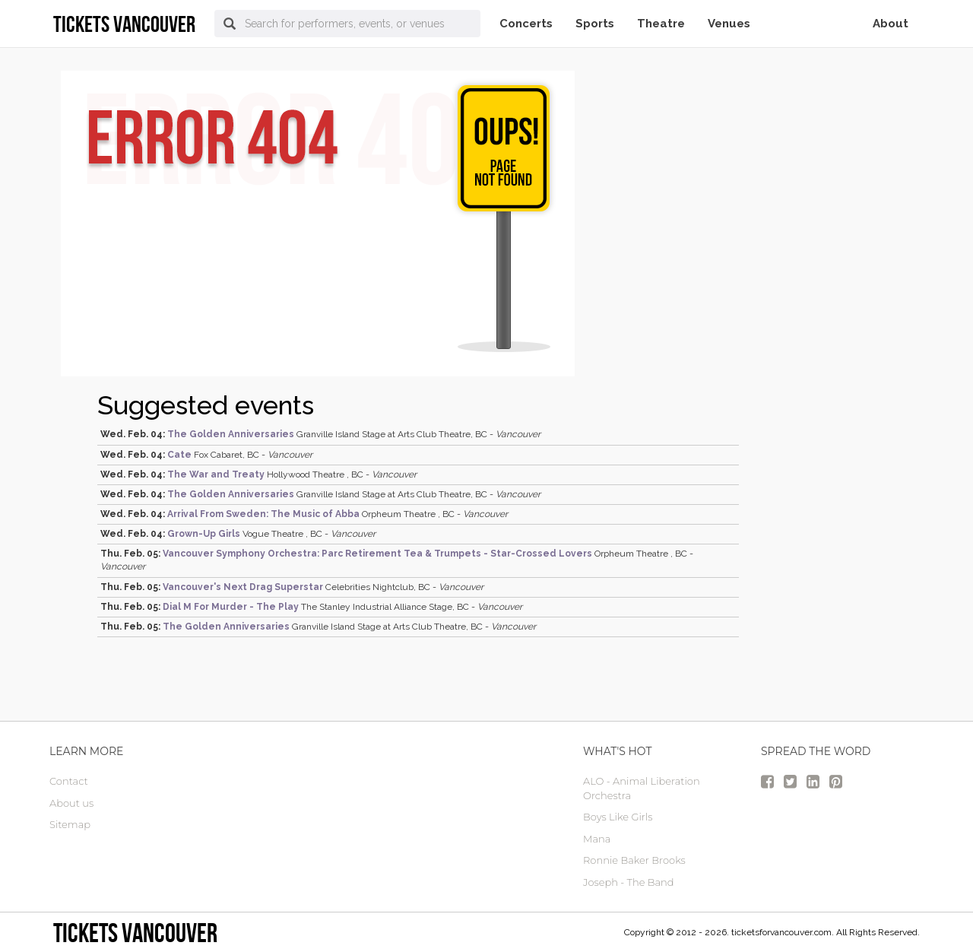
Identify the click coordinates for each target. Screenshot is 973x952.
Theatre (661, 23)
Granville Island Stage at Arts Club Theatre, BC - (320, 434)
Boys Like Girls (617, 817)
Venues (729, 23)
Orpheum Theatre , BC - (304, 514)
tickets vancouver (135, 933)
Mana (596, 839)
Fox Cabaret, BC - (206, 454)
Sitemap (69, 824)
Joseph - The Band (628, 882)
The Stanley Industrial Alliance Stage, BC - (311, 606)
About (890, 23)
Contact (68, 781)
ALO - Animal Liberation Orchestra (641, 788)
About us (71, 803)
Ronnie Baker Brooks (634, 860)
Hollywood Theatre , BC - (258, 474)
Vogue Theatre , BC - (238, 533)
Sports (594, 23)
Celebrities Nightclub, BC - (291, 587)
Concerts (526, 23)
